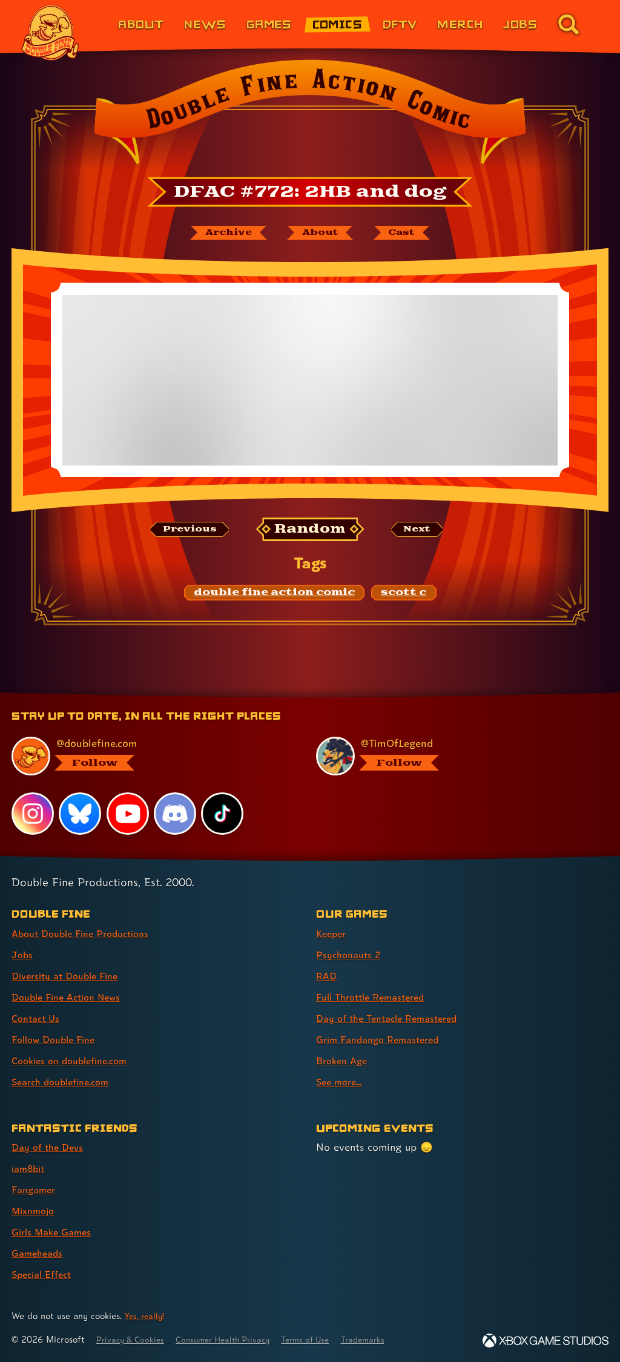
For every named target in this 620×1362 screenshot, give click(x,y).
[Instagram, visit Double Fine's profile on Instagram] (33, 813)
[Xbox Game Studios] (545, 1340)
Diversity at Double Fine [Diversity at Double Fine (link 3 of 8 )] (71, 975)
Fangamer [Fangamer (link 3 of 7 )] (36, 1189)
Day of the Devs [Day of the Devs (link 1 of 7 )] (51, 1146)
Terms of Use (328, 1339)
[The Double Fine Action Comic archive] (220, 234)
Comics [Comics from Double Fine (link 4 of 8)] (337, 23)
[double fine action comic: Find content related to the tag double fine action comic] (274, 594)
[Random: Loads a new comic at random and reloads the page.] (310, 531)
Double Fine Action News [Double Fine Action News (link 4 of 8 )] (72, 996)
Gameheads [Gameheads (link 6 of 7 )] (40, 1252)
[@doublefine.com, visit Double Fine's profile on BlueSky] (150, 755)
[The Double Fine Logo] (50, 32)
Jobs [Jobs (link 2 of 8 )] (23, 954)
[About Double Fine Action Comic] (320, 234)
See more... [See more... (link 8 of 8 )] (341, 1081)
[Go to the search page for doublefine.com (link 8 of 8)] (568, 24)
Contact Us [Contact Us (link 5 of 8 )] (38, 1018)
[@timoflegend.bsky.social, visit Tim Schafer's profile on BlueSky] (454, 755)
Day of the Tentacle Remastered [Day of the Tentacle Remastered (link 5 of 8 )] (394, 1018)
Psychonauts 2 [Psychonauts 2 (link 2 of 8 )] (351, 954)
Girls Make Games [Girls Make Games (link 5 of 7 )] (55, 1231)
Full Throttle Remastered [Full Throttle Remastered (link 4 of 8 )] (376, 996)
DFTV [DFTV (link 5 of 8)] (400, 23)
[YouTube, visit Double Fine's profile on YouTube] (128, 813)
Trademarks (392, 1339)
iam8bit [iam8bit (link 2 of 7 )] (31, 1168)
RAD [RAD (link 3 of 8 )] (327, 975)
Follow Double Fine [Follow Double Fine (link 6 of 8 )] (58, 1039)
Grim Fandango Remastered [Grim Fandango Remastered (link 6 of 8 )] (384, 1039)
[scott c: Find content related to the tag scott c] (403, 594)
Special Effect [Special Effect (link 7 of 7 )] (45, 1274)
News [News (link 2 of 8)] (205, 23)
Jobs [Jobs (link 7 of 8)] (520, 23)
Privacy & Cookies (134, 1339)
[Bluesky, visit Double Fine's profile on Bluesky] (80, 813)
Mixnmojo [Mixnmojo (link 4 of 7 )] (36, 1210)
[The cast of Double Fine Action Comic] (410, 234)
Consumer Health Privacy (236, 1339)
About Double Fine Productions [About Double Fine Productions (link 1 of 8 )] (87, 933)
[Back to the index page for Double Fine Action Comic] (310, 115)
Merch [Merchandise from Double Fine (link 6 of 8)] (460, 23)
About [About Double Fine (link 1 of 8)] (140, 23)
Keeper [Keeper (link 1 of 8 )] (332, 933)
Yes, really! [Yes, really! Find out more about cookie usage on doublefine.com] (146, 1316)
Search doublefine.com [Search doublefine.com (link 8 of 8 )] (66, 1081)
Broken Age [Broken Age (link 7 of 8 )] (344, 1060)
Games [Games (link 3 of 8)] (269, 23)
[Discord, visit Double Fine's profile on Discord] (176, 813)
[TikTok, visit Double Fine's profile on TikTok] (223, 813)
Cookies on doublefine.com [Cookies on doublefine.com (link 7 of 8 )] (76, 1060)
